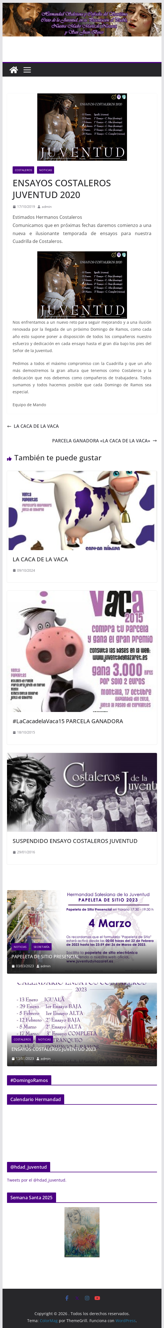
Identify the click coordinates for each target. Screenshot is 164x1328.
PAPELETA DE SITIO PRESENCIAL (77, 957)
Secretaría (73, 947)
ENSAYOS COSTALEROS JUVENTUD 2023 (88, 1049)
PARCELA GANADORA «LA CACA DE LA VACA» (104, 441)
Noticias (45, 170)
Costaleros (23, 170)
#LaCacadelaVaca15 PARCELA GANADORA (68, 721)
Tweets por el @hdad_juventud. (36, 1180)
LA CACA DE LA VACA (33, 426)
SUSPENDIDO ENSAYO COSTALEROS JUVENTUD (75, 841)
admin (47, 206)
